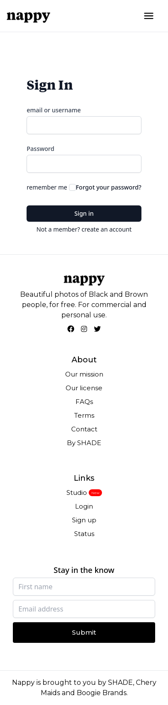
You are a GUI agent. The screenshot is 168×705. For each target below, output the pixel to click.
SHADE (120, 682)
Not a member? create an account (84, 229)
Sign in (83, 213)
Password (40, 149)
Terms (84, 415)
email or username (54, 110)
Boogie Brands (101, 693)
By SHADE (84, 443)
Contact (84, 429)
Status (84, 534)
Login (84, 506)
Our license (84, 388)
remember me (47, 187)
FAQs (84, 402)
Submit (84, 632)
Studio (76, 492)
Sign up (84, 520)
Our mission (84, 374)
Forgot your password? (108, 187)
